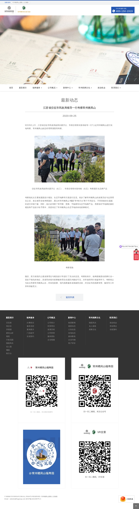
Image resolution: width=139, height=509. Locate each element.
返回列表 (67, 297)
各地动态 (72, 333)
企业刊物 (72, 340)
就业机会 (101, 88)
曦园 (8, 350)
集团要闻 (72, 323)
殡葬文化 (92, 329)
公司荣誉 (51, 333)
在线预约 (113, 329)
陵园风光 (9, 343)
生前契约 (30, 336)
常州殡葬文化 (85, 88)
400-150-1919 (124, 11)
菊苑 (8, 336)
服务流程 (30, 326)
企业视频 (51, 340)
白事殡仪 (30, 323)
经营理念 (51, 326)
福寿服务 (37, 88)
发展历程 (51, 329)
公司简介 (51, 323)
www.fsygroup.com (14, 496)
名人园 (9, 347)
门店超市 (30, 333)
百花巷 (9, 323)
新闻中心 (68, 88)
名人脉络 (92, 326)
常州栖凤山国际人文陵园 (49, 496)
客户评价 (72, 343)
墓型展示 (23, 88)
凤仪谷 (9, 326)
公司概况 (52, 88)
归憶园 (9, 329)
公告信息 (72, 329)
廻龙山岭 (9, 333)
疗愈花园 (9, 340)
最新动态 (72, 326)
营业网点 (113, 326)
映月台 (9, 353)
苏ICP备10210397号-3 (33, 499)
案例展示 (30, 329)
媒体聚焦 (72, 336)
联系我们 (116, 88)
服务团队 (51, 336)
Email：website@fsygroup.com (15, 499)
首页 (11, 88)
